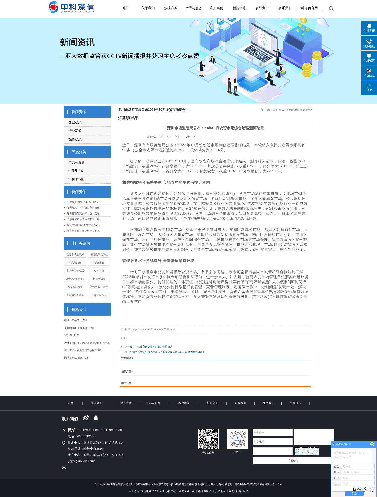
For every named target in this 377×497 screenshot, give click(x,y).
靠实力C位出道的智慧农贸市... (84, 225)
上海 (228, 491)
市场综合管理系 (75, 294)
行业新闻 (75, 130)
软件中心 (77, 179)
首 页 (281, 109)
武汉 (245, 491)
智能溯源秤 (99, 278)
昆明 (234, 491)
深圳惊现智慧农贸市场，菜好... (84, 213)
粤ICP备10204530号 (246, 484)
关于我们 (148, 8)
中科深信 (296, 403)
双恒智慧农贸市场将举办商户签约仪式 (151, 346)
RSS (155, 491)
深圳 (206, 491)
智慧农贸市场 (75, 286)
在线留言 (262, 8)
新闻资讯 (239, 8)
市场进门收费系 (75, 270)
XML (162, 491)
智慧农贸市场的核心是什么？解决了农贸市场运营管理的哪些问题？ (167, 352)
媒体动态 (75, 139)
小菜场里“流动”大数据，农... (82, 201)
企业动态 (75, 122)
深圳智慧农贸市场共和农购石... (84, 207)
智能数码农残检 (99, 254)
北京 (223, 491)
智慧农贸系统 (199, 484)
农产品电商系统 (75, 278)
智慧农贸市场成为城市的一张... (84, 219)
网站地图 (146, 491)
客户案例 (216, 8)
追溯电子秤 (185, 484)
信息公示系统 (99, 294)
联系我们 (285, 8)
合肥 (217, 491)
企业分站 (134, 491)
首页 (125, 8)
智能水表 (99, 262)
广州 (211, 491)
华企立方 (277, 484)
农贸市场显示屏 (75, 254)
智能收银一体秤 (99, 286)
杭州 (194, 491)
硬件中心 (77, 170)
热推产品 (171, 491)
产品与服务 (193, 8)
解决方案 (171, 8)
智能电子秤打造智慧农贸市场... (84, 230)
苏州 (200, 491)
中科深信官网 (308, 8)
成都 (240, 491)
